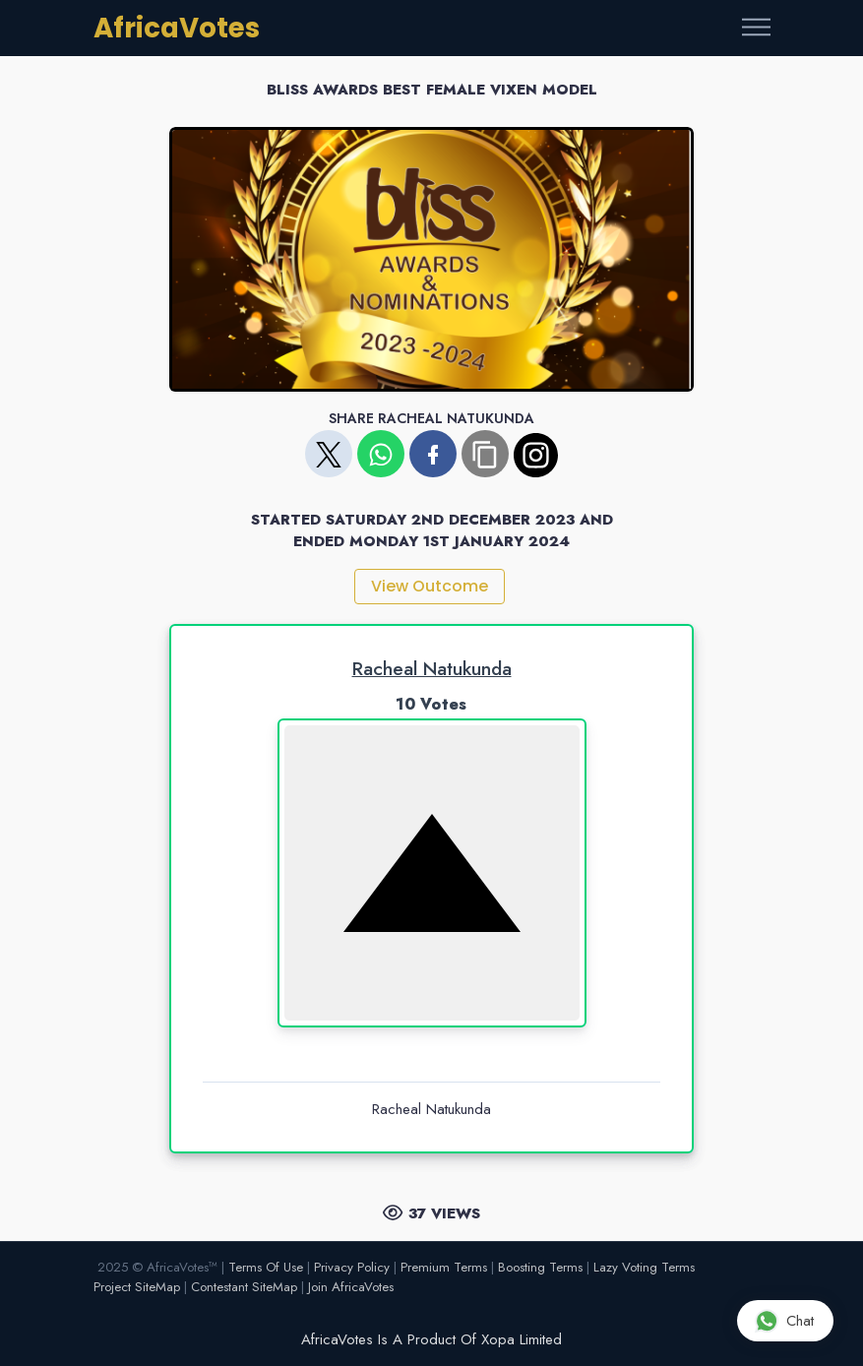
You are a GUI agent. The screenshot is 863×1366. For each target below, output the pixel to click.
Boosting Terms (540, 1267)
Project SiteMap (136, 1286)
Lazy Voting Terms (644, 1267)
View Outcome (429, 586)
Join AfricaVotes (351, 1286)
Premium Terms (444, 1267)
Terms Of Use (265, 1267)
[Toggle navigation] (756, 28)
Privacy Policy (352, 1267)
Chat (784, 1320)
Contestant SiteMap (244, 1286)
